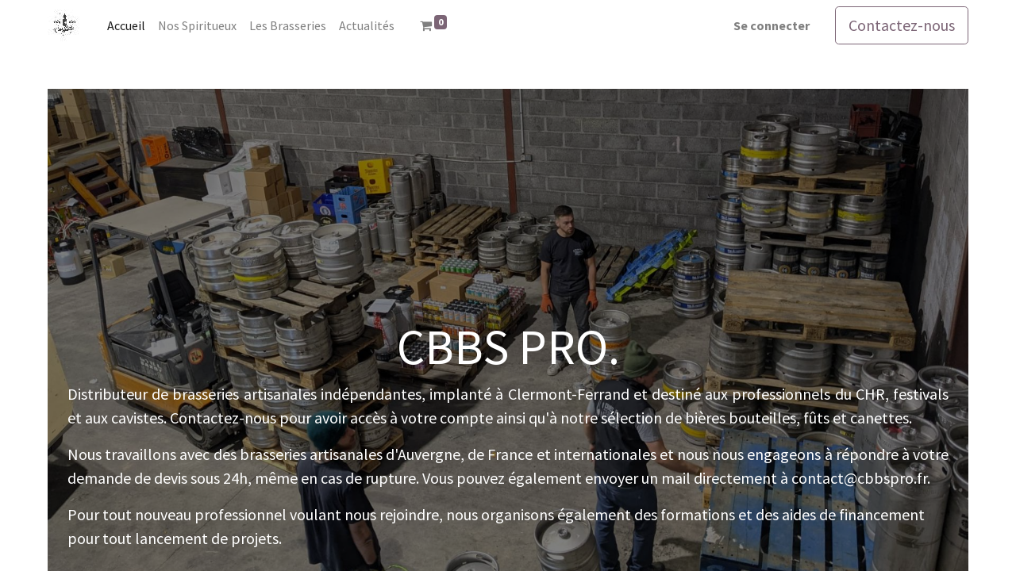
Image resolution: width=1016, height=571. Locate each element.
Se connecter (771, 25)
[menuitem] (126, 25)
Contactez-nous (902, 25)
